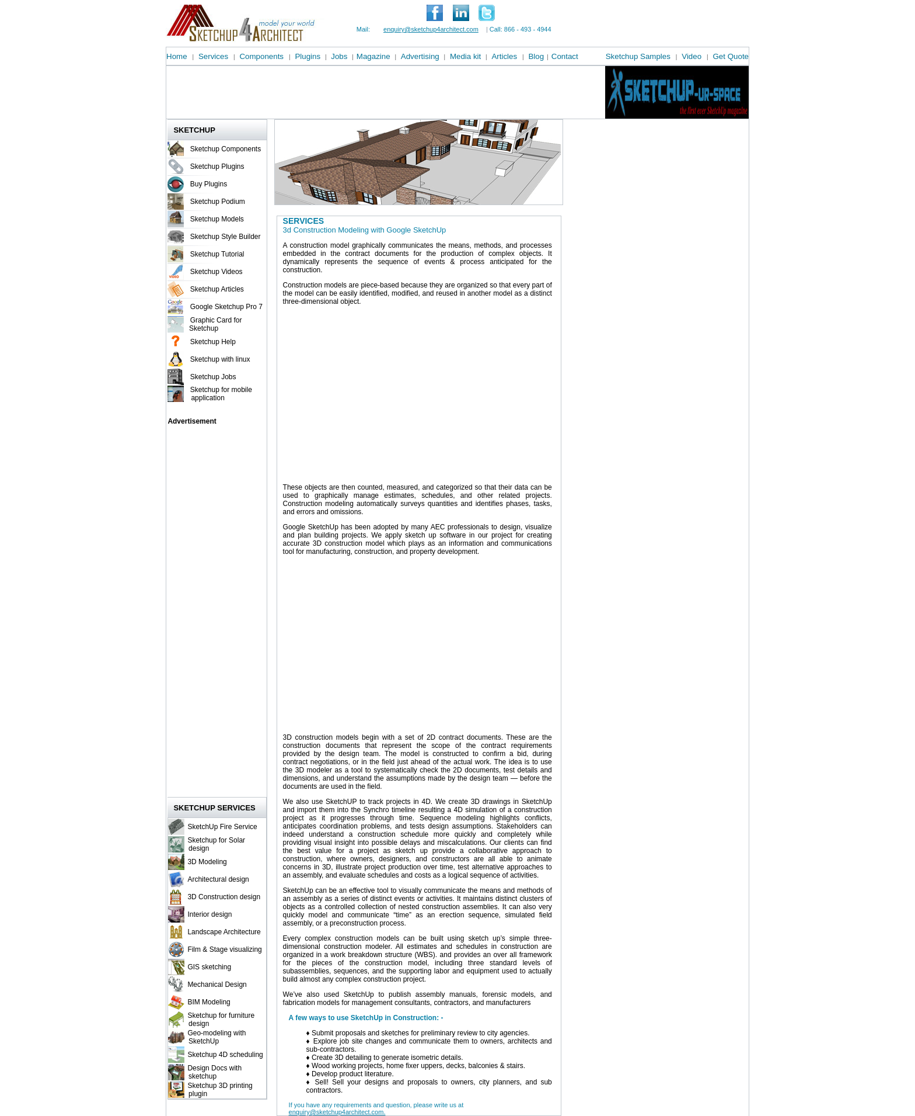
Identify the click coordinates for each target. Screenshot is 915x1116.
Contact (564, 56)
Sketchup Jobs (213, 377)
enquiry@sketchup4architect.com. (337, 1111)
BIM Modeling (208, 1002)
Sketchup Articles (217, 289)
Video (691, 56)
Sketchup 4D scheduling (225, 1055)
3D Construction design (223, 897)
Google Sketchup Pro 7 (226, 307)
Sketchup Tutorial (217, 254)
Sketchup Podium (217, 201)
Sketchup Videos (216, 272)
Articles (504, 56)
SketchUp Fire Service (222, 827)
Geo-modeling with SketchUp (215, 1037)
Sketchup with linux (220, 359)
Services (213, 56)
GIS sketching (209, 967)
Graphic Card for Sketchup (214, 324)
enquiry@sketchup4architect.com (431, 29)
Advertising (420, 56)
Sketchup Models (217, 219)
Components (261, 56)
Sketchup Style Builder (225, 237)
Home (176, 56)
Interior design (209, 914)
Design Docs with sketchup (213, 1072)
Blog (536, 56)
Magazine (373, 56)
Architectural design (218, 879)
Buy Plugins (208, 184)
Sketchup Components (225, 149)
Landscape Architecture (223, 932)
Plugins (307, 56)
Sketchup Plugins (217, 166)
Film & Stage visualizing (224, 949)
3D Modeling (206, 862)
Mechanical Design (216, 984)
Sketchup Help (213, 342)
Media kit (465, 56)
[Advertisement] (378, 92)
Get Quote (731, 56)
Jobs (339, 56)
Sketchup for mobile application (219, 394)
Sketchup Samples (638, 56)
